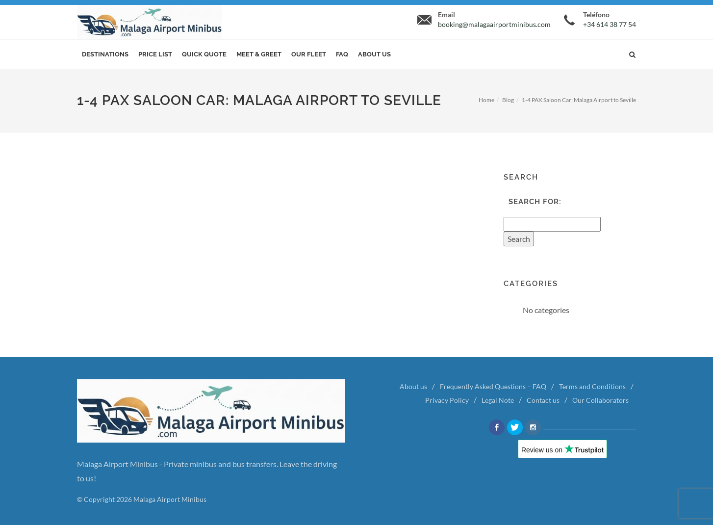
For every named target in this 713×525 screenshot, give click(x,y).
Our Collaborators (600, 400)
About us (374, 54)
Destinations (105, 54)
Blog (508, 100)
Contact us (543, 400)
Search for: (535, 201)
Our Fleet (308, 54)
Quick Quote (204, 54)
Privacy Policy (447, 400)
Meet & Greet (258, 54)
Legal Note (498, 400)
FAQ (342, 54)
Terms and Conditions (592, 386)
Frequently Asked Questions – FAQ (493, 386)
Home (486, 100)
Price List (155, 54)
